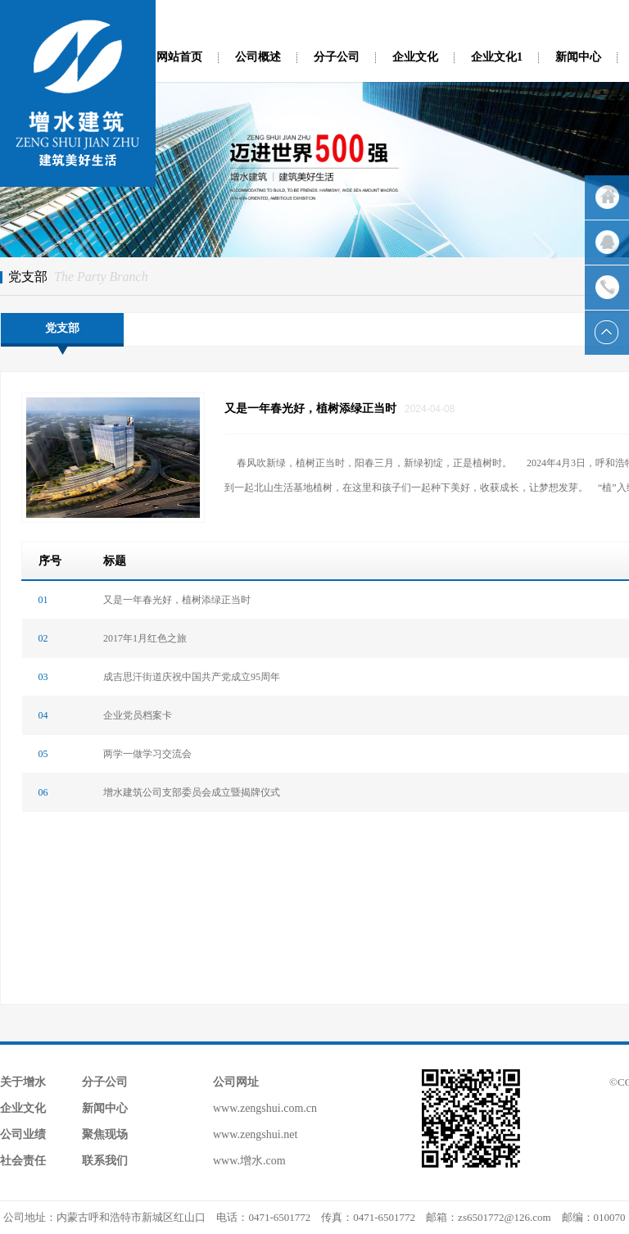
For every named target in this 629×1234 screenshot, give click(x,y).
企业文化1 (497, 57)
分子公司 (337, 57)
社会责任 (23, 1161)
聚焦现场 (105, 1134)
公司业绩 (23, 1134)
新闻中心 (578, 57)
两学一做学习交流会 (147, 754)
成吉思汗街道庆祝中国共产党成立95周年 (191, 677)
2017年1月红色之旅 (145, 638)
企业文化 (415, 57)
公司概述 (258, 57)
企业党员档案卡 (137, 715)
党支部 (62, 328)
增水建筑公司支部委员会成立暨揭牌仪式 (191, 792)
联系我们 (105, 1161)
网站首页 (179, 57)
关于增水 (23, 1082)
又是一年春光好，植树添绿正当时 (177, 600)
